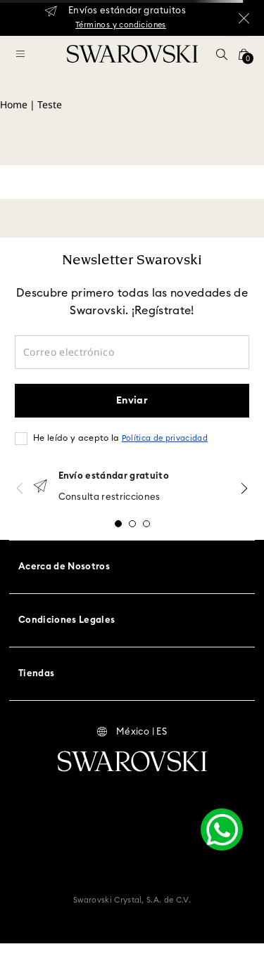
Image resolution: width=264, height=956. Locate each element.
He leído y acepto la (120, 438)
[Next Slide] (244, 488)
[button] (221, 54)
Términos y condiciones (120, 25)
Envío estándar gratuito (113, 476)
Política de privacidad (165, 438)
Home (13, 104)
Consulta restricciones (109, 497)
